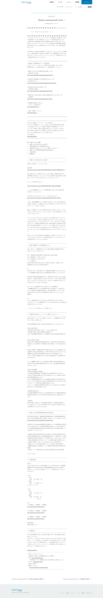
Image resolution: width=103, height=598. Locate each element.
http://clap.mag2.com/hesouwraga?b (35, 512)
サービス (60, 2)
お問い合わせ (87, 2)
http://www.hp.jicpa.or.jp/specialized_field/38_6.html (40, 420)
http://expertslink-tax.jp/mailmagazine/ (39, 567)
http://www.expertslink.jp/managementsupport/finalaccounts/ (41, 83)
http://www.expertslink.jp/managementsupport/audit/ (39, 99)
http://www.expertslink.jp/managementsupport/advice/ (40, 75)
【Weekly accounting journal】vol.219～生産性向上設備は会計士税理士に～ (28, 579)
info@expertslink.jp (32, 112)
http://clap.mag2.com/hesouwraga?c (35, 518)
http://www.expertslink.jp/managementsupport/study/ (40, 91)
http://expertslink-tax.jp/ (33, 106)
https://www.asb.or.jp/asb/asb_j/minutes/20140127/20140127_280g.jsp (44, 198)
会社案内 (52, 2)
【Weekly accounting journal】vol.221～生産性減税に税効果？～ (77, 579)
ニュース (69, 2)
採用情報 (77, 2)
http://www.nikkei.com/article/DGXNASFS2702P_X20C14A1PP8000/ (44, 186)
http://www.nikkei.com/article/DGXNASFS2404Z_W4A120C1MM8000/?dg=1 (46, 169)
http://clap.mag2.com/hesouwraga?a (35, 506)
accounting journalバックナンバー (51, 23)
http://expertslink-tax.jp (37, 558)
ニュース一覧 (60, 6)
